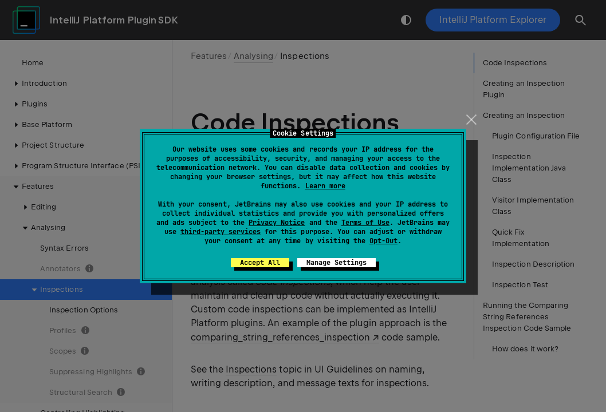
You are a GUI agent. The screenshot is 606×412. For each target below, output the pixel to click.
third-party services (220, 231)
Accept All (260, 262)
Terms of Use (365, 222)
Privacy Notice (277, 222)
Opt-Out (383, 240)
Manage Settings (336, 262)
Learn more (325, 186)
